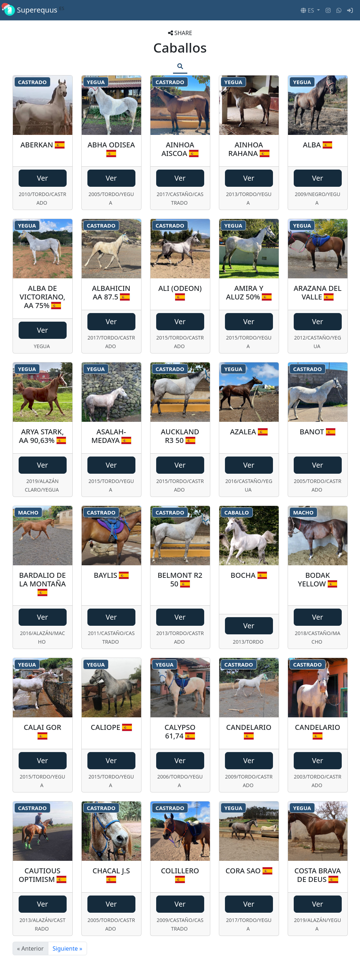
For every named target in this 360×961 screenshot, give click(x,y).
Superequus (34, 10)
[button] (310, 10)
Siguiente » (67, 948)
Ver (42, 178)
